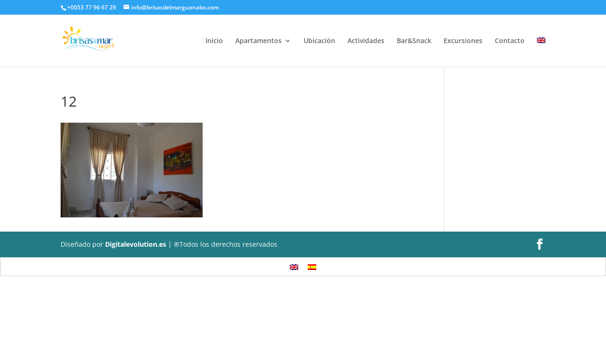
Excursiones (463, 41)
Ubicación (319, 41)
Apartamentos (258, 41)
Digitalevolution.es (135, 244)
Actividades (366, 41)
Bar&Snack (414, 41)
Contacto (510, 41)
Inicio (214, 41)
